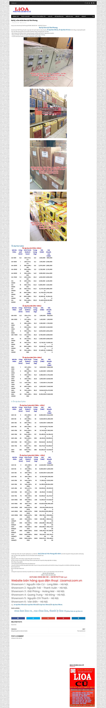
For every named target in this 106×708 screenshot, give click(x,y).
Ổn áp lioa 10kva (85, 358)
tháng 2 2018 (73, 497)
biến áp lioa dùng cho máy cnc (77, 231)
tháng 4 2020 (73, 458)
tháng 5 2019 (73, 473)
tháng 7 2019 (73, 469)
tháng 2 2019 (73, 478)
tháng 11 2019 (73, 465)
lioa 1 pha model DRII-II (75, 290)
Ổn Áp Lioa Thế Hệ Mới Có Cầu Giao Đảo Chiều (81, 401)
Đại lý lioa (24, 26)
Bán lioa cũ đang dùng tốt (76, 209)
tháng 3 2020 (73, 460)
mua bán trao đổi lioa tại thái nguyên (79, 331)
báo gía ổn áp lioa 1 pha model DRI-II (78, 217)
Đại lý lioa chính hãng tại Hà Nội (77, 244)
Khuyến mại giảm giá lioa (76, 279)
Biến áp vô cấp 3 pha (86, 236)
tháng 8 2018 (73, 486)
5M (84, 204)
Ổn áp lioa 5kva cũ (86, 368)
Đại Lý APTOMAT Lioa (75, 241)
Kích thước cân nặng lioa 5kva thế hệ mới (80, 285)
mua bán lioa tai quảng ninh (77, 328)
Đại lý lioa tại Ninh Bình (75, 263)
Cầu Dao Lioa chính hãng (76, 239)
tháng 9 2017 (73, 506)
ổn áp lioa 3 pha (74, 366)
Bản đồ (84, 19)
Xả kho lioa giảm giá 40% (76, 439)
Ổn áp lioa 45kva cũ (75, 368)
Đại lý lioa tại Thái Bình (87, 266)
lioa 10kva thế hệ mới (88, 290)
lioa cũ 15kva (73, 298)
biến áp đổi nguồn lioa (75, 223)
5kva (71, 204)
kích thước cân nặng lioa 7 (76, 287)
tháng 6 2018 (73, 489)
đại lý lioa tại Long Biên (75, 258)
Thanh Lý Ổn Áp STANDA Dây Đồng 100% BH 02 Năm (81, 417)
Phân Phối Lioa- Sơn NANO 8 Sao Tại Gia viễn (80, 406)
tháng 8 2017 (73, 508)
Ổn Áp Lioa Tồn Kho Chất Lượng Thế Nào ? (80, 404)
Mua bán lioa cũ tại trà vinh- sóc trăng (79, 317)
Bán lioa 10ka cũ (82, 206)
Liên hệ (77, 19)
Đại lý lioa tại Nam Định (75, 260)
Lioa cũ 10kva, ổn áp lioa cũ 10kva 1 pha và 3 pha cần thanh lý (85, 132)
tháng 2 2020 (73, 462)
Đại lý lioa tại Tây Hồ (75, 266)
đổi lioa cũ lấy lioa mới (75, 274)
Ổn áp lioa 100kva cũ (75, 358)
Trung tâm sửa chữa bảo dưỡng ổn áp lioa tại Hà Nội (81, 434)
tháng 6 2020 (73, 454)
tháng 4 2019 (73, 474)
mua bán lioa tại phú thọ (76, 322)
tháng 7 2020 (73, 453)
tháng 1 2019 (73, 480)
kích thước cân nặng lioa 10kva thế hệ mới (80, 282)
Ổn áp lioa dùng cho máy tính (77, 393)
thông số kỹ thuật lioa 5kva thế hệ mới (79, 425)
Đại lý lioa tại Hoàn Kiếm (76, 255)
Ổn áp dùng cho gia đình (86, 349)
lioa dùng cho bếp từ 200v (84, 298)
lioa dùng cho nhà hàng (76, 304)
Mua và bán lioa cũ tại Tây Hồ (77, 347)
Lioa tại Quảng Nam (75, 312)
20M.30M (81, 198)
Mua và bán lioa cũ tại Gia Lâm (77, 336)
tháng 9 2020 (73, 449)
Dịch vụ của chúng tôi (39, 19)
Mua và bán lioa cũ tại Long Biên (78, 344)
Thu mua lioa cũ (87, 428)
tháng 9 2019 (73, 467)
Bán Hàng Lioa (73, 206)
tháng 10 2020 (74, 447)
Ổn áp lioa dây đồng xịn (75, 385)
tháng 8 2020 (73, 451)
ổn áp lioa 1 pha (80, 352)
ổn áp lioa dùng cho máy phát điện (78, 390)
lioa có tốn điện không (75, 295)
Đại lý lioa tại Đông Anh (75, 250)
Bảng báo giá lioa (89, 209)
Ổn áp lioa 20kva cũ (75, 363)
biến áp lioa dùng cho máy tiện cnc (78, 233)
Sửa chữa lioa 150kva (83, 412)
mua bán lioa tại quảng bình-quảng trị (79, 325)
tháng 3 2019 (73, 476)
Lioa (86, 287)
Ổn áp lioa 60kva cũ (75, 371)
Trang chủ (13, 5)
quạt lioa (72, 409)
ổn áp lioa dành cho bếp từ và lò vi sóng (79, 379)
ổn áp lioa (72, 352)
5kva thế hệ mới (78, 204)
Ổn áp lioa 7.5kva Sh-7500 (76, 374)
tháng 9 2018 (73, 484)
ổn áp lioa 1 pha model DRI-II (77, 355)
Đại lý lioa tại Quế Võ (87, 263)
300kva (72, 201)
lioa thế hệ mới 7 (85, 312)
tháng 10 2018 (73, 482)
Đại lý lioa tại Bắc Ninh (88, 247)
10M (71, 198)
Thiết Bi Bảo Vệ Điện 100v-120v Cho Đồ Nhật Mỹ (81, 420)
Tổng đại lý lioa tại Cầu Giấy (76, 431)
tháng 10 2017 (73, 504)
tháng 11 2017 (73, 502)
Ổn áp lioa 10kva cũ (74, 360)
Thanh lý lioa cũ (74, 414)
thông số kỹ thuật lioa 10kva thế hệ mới (79, 422)
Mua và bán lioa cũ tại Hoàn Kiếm (78, 339)
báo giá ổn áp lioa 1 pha (86, 214)
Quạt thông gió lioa (81, 409)
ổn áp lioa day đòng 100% (76, 382)
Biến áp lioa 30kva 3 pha (76, 228)
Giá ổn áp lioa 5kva (82, 277)
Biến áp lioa (69, 19)
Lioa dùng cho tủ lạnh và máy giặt (78, 309)
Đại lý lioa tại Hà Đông (88, 250)
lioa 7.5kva (84, 293)
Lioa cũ (50, 19)
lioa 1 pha (90, 287)
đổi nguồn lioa (86, 274)
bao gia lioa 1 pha (74, 214)
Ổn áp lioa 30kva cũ (84, 366)
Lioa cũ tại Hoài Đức (73, 701)
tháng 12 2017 (73, 500)
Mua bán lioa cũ (74, 314)
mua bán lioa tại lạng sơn (76, 320)
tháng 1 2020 (73, 464)
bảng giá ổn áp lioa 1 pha (76, 212)
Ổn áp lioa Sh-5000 (75, 398)
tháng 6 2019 (73, 471)
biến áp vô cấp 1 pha (75, 236)
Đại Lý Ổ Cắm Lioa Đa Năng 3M (77, 268)
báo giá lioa (86, 212)
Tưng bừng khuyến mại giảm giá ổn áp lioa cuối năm (81, 436)
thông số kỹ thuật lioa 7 (76, 428)
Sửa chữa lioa (73, 412)
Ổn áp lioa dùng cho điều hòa (77, 387)
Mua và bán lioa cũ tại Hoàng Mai (78, 341)
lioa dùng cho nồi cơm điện (76, 306)
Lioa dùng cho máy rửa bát (76, 301)
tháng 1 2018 (73, 498)
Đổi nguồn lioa (59, 19)
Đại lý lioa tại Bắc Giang (75, 247)
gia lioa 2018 (73, 277)
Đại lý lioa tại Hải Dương (87, 252)
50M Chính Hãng (89, 201)
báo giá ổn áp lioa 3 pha (76, 220)
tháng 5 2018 (73, 491)
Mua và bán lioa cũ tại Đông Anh (78, 333)
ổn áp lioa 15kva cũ (85, 360)
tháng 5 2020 (73, 456)
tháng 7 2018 (73, 487)
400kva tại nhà (79, 201)
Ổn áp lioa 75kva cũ (75, 376)
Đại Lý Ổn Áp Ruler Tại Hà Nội (76, 271)
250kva (87, 198)
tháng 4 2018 (73, 493)
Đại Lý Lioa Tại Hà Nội (75, 252)
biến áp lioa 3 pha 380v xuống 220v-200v (80, 225)
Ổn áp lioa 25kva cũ (86, 363)
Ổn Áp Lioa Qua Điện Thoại (76, 395)
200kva (75, 198)
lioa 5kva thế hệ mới (75, 293)
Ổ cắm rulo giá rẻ (74, 349)
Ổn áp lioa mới (25, 19)
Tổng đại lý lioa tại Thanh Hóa (78, 137)
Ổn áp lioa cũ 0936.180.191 (23, 706)
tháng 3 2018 (73, 495)
